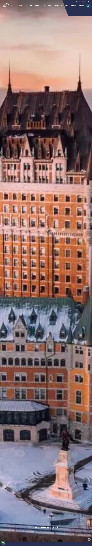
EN (88, 1)
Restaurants (40, 6)
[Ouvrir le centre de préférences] (3, 543)
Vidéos (81, 6)
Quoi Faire (29, 6)
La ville (19, 6)
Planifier (65, 6)
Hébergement (53, 6)
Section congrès (80, 1)
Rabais (73, 6)
